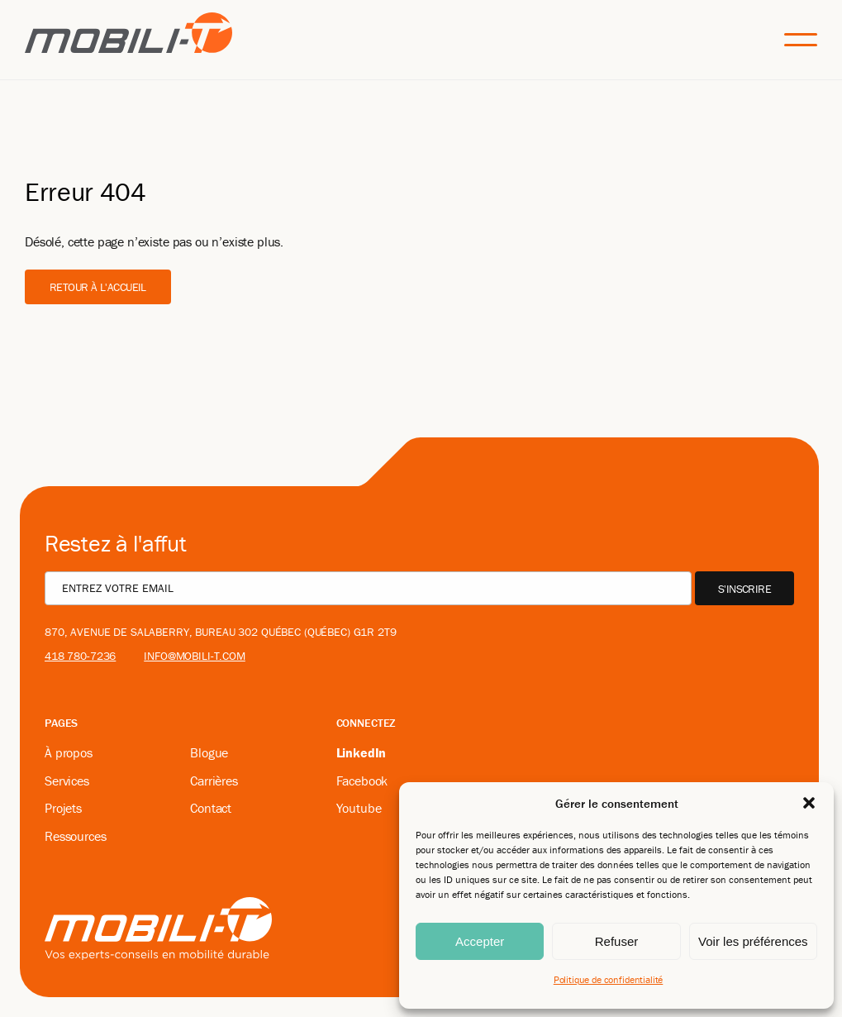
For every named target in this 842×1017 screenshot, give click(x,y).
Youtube (359, 808)
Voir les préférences (753, 941)
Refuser (617, 941)
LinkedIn (361, 752)
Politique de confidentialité (609, 979)
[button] (809, 803)
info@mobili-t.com (194, 655)
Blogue (209, 752)
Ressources (75, 836)
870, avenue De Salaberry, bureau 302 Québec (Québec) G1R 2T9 (221, 631)
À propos (69, 752)
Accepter (479, 941)
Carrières (214, 780)
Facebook (362, 780)
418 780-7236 (80, 655)
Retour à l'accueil (98, 286)
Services (67, 780)
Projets (63, 808)
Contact (210, 808)
